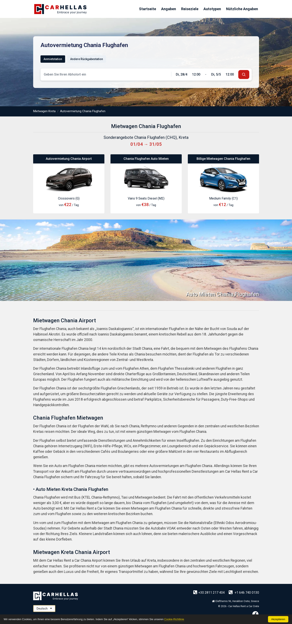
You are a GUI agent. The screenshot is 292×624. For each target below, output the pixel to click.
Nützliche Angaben (242, 9)
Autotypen (212, 9)
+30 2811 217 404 (209, 592)
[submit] (243, 74)
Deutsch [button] (44, 608)
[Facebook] (255, 614)
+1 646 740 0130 (244, 592)
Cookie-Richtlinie (174, 619)
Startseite (147, 9)
